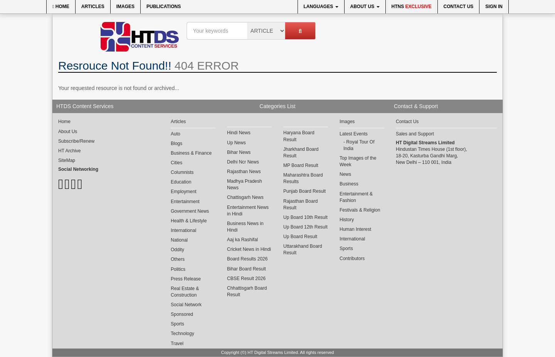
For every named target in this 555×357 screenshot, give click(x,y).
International (183, 230)
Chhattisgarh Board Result (247, 291)
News (345, 174)
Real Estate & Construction (185, 292)
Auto (175, 134)
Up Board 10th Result (305, 217)
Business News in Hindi (245, 227)
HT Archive (69, 150)
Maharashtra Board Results (303, 178)
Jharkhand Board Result (300, 152)
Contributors (352, 258)
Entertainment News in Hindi (248, 211)
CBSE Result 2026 (246, 278)
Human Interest (355, 229)
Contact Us (459, 6)
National (179, 240)
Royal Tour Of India (359, 145)
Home (60, 6)
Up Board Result (300, 236)
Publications (163, 6)
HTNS (412, 6)
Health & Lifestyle (189, 221)
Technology (182, 333)
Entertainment (185, 201)
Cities (176, 162)
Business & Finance (191, 153)
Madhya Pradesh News (244, 184)
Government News (190, 211)
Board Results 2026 (247, 259)
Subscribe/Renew (76, 141)
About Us (365, 6)
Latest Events (354, 134)
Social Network (186, 304)
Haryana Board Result (298, 136)
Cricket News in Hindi (249, 249)
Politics (178, 269)
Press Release (186, 279)
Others (178, 259)
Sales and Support (415, 134)
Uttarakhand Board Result (302, 249)
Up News (236, 142)
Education (181, 182)
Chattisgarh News (245, 197)
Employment (184, 191)
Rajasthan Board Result (300, 204)
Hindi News (239, 132)
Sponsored (182, 314)
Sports (177, 324)
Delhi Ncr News (243, 162)
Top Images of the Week (358, 161)
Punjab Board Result (304, 191)
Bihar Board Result (246, 269)
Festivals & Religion (360, 210)
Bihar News (239, 152)
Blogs (176, 143)
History (347, 219)
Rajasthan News (244, 171)
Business (349, 184)
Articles (92, 6)
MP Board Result (300, 165)
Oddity (177, 249)
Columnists (182, 172)
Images (125, 6)
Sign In (494, 6)
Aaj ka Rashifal (242, 239)
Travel (177, 343)
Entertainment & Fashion (356, 197)
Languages (321, 6)
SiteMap (66, 160)
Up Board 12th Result (305, 227)
